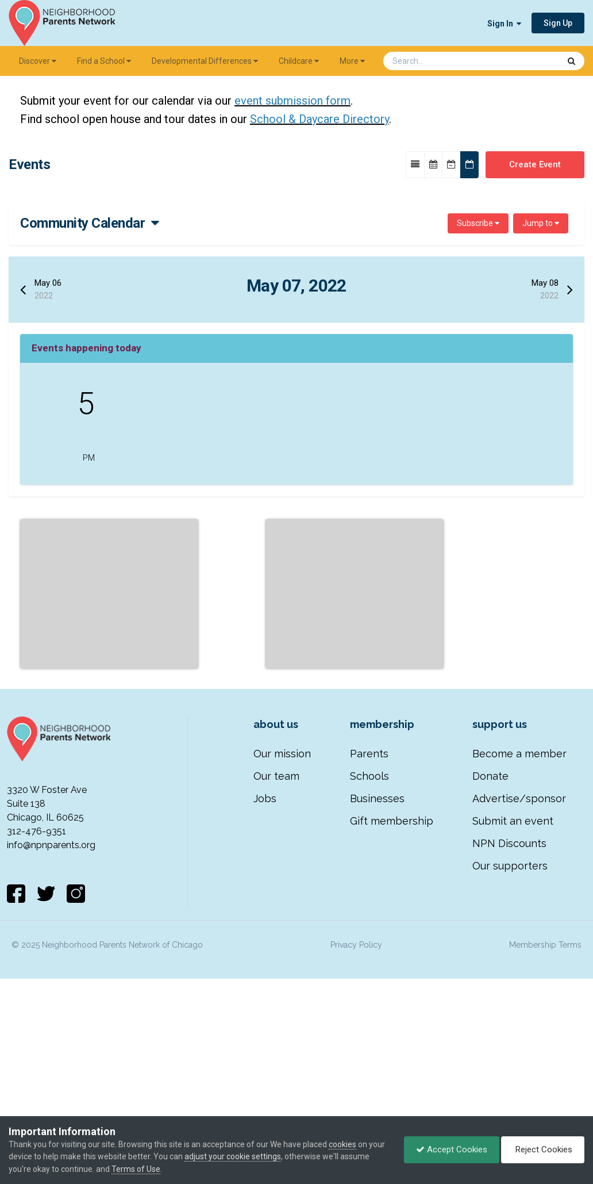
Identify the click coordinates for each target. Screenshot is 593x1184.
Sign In (504, 23)
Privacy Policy (356, 1104)
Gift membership (391, 980)
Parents (369, 913)
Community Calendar (89, 223)
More (352, 61)
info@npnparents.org (51, 1004)
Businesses (377, 958)
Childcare (299, 61)
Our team (276, 935)
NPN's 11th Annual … (211, 419)
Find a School (104, 61)
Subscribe (478, 223)
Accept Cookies (451, 1149)
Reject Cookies (542, 1149)
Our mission (282, 913)
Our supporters (510, 1025)
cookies (342, 1144)
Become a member (519, 913)
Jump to (540, 223)
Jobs (264, 958)
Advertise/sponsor (519, 958)
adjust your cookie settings (232, 1156)
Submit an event (512, 980)
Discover (37, 61)
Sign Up (558, 23)
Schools (369, 935)
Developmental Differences (205, 61)
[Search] (441, 61)
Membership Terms (545, 1104)
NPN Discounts (509, 1003)
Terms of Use (135, 1169)
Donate (490, 935)
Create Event (535, 164)
